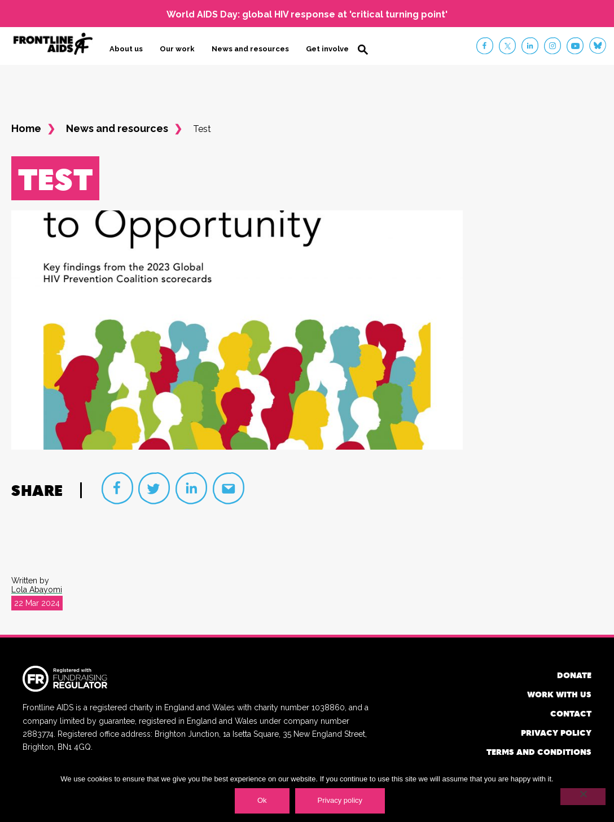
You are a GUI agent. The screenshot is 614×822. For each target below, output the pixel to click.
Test (202, 129)
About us (126, 49)
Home (26, 128)
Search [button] (363, 50)
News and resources (250, 49)
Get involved (330, 49)
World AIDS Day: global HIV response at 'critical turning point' (307, 14)
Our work (177, 49)
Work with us (559, 694)
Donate (574, 675)
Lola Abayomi (36, 589)
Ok (262, 800)
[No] (583, 796)
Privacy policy (556, 733)
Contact (570, 713)
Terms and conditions (538, 752)
